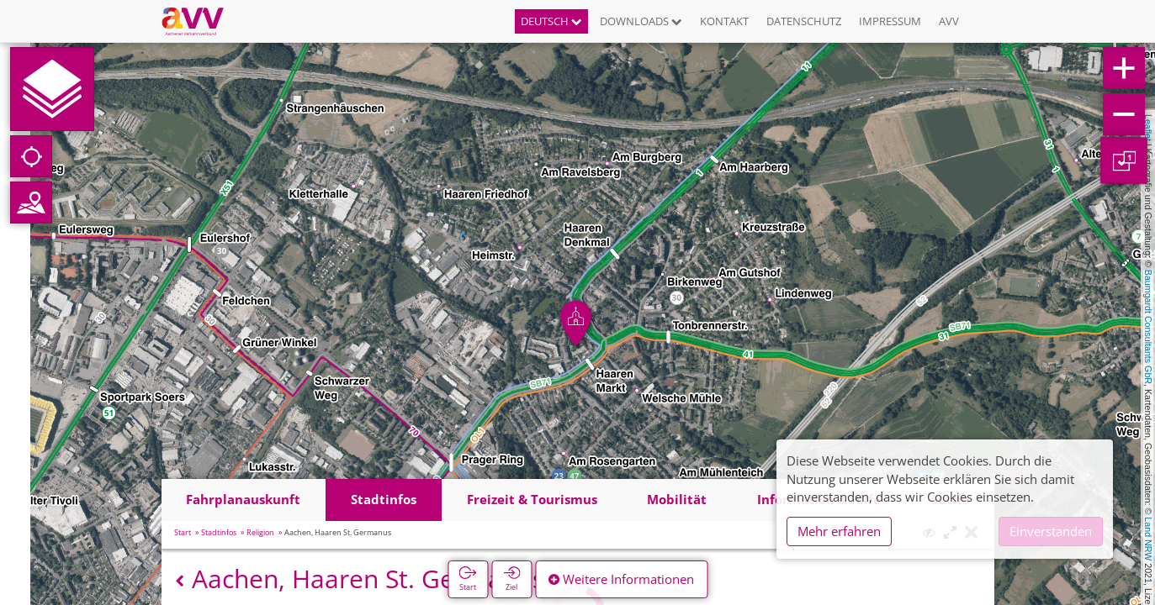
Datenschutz (803, 21)
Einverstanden (1050, 531)
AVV (949, 21)
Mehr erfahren (839, 531)
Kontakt (724, 21)
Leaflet (1148, 127)
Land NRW (1148, 538)
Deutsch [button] (551, 21)
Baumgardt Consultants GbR (1148, 327)
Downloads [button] (641, 21)
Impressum (890, 21)
